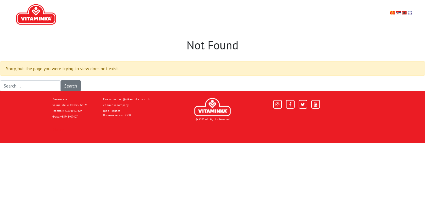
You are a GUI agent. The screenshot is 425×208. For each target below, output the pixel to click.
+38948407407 (73, 111)
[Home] (212, 107)
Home (58, 129)
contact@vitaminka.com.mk (131, 99)
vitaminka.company (116, 105)
